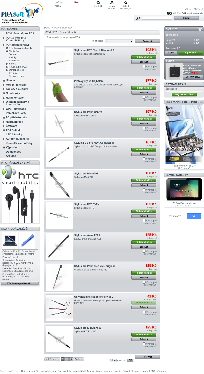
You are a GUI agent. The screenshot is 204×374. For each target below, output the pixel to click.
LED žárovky (14, 134)
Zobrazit (144, 62)
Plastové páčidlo (10, 257)
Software (11, 125)
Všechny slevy (193, 77)
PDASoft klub (14, 130)
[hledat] (175, 216)
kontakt (98, 6)
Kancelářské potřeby (19, 143)
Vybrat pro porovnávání (150, 67)
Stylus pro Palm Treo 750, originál (94, 266)
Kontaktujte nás (48, 371)
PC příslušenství (16, 117)
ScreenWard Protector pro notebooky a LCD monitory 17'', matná (18, 276)
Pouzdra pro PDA (18, 66)
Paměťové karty (16, 113)
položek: (121, 360)
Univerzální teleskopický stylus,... (94, 296)
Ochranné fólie (16, 70)
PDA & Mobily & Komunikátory (16, 39)
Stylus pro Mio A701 (86, 173)
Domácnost (13, 151)
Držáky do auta (16, 76)
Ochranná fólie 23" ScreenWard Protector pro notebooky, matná (18, 252)
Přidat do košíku (144, 57)
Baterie (12, 63)
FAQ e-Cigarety (158, 371)
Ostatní (12, 54)
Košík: (190, 13)
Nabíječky (14, 51)
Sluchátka (14, 60)
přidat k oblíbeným (125, 6)
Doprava (62, 371)
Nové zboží (13, 371)
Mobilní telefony (16, 84)
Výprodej (11, 147)
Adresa (90, 371)
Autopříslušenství (17, 138)
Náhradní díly (14, 121)
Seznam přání (176, 84)
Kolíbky (12, 57)
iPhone (10, 80)
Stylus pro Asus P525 (87, 235)
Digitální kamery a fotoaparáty (17, 103)
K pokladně (190, 53)
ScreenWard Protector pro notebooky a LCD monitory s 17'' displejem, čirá (18, 263)
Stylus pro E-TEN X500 (87, 327)
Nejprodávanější (14, 228)
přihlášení (198, 9)
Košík (170, 28)
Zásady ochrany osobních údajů (112, 371)
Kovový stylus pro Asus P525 (87, 239)
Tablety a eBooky (17, 88)
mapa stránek (112, 6)
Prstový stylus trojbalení (88, 81)
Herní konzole (15, 97)
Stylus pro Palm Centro (88, 112)
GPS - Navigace (16, 108)
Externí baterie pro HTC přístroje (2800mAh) (192, 68)
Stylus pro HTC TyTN (86, 204)
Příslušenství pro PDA (20, 33)
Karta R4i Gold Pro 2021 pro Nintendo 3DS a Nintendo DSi (17, 269)
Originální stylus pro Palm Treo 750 (90, 270)
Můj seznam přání (184, 94)
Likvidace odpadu (139, 371)
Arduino (11, 155)
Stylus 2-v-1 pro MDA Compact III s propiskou (95, 146)
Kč (57, 2)
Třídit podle (97, 40)
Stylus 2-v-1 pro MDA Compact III (94, 142)
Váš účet (176, 13)
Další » (78, 359)
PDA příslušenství (17, 44)
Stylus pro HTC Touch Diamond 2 (94, 50)
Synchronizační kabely (20, 48)
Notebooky (13, 93)
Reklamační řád (76, 371)
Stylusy (13, 73)
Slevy (170, 60)
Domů (47, 27)
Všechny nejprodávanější (19, 283)
